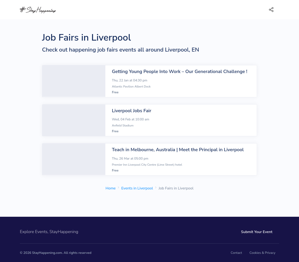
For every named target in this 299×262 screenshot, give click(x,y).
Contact (236, 253)
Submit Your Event (256, 231)
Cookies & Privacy (262, 253)
